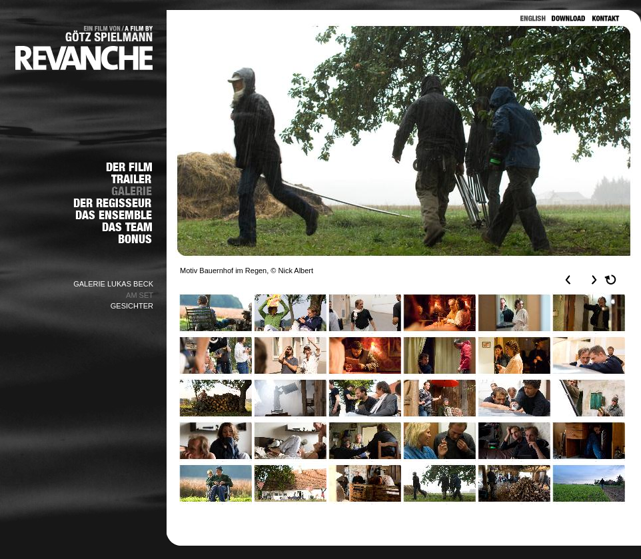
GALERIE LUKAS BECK (113, 284)
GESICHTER (132, 306)
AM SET (139, 295)
